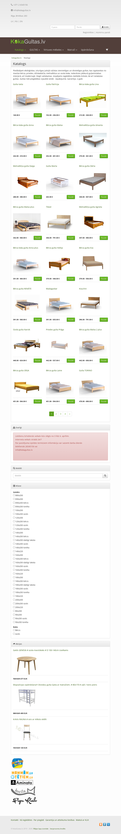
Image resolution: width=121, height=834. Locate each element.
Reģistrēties (88, 32)
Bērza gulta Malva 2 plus (90, 329)
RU (16, 21)
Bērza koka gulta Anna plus (25, 247)
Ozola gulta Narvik (21, 329)
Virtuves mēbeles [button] (54, 49)
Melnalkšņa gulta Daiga (24, 166)
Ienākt (105, 27)
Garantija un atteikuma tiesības (60, 820)
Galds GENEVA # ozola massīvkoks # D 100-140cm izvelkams (40, 650)
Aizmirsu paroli (103, 32)
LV (12, 21)
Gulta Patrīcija (52, 84)
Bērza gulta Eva (86, 247)
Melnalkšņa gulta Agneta (90, 207)
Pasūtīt (37, 115)
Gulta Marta (51, 166)
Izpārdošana (87, 49)
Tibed (48, 207)
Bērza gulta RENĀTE (22, 288)
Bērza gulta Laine (54, 370)
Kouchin (83, 288)
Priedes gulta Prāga (55, 329)
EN (21, 21)
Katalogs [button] (20, 49)
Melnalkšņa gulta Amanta (91, 125)
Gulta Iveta (18, 84)
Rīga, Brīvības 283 (19, 16)
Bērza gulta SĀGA (21, 370)
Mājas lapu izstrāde (40, 829)
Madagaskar (51, 288)
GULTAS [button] (35, 49)
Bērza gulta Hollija (54, 247)
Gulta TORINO (85, 370)
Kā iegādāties (26, 820)
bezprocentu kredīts (57, 829)
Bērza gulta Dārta (87, 166)
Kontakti (14, 820)
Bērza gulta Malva (54, 125)
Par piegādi (39, 820)
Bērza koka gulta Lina (89, 84)
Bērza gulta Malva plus (23, 207)
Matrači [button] (72, 49)
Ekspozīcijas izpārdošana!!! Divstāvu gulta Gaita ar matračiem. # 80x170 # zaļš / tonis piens (55, 684)
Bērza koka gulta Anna (23, 125)
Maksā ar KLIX (82, 820)
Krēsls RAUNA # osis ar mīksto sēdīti (30, 719)
